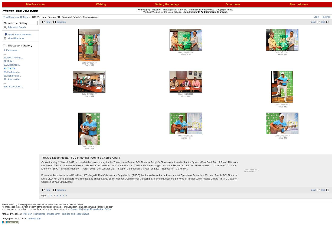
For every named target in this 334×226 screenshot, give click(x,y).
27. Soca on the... (12, 79)
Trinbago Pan (53, 214)
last (323, 22)
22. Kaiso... (9, 61)
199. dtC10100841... (13, 86)
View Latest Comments (19, 34)
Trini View (28, 214)
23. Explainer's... (12, 65)
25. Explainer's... (12, 72)
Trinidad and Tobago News (75, 214)
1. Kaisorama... (11, 50)
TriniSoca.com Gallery (15, 17)
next (313, 22)
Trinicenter (39, 214)
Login (316, 17)
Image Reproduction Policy (97, 209)
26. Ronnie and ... (12, 76)
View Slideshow (16, 38)
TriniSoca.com (33, 218)
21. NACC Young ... (13, 57)
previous (61, 22)
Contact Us (76, 209)
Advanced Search (17, 27)
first (48, 22)
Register (326, 17)
